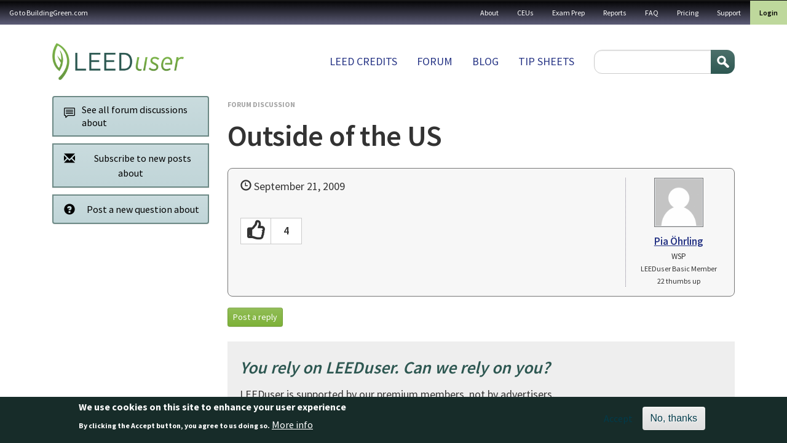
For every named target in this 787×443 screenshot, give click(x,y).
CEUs (525, 12)
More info (292, 427)
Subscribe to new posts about (124, 165)
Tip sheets (546, 61)
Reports (615, 12)
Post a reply (255, 316)
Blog (485, 61)
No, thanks (674, 420)
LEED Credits (363, 61)
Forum (435, 61)
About (489, 12)
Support (729, 12)
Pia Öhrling (678, 241)
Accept (618, 421)
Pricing (687, 12)
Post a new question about (128, 208)
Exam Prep (568, 12)
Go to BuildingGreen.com (48, 12)
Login (768, 12)
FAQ (651, 12)
